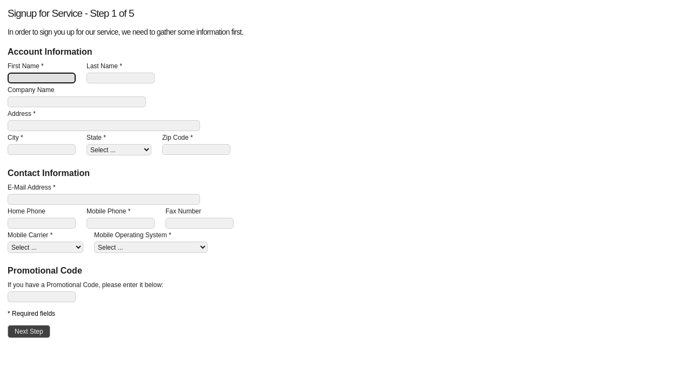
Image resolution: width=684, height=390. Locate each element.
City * (15, 137)
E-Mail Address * (32, 187)
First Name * (26, 66)
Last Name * (104, 66)
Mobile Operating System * (132, 235)
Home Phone (26, 211)
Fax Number (183, 211)
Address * (22, 114)
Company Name (31, 90)
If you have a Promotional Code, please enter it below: (85, 285)
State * (96, 137)
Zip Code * (177, 137)
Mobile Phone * (108, 211)
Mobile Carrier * (30, 235)
